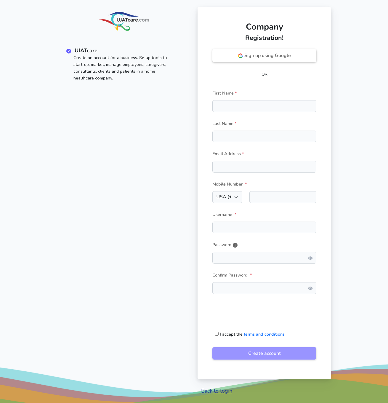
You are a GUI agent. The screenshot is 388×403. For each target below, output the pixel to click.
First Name (223, 93)
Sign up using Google (264, 55)
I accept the (250, 334)
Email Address (226, 154)
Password (225, 245)
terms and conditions (264, 334)
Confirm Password (232, 275)
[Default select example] (227, 197)
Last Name (222, 123)
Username (222, 214)
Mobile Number (227, 184)
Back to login (216, 390)
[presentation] (257, 310)
